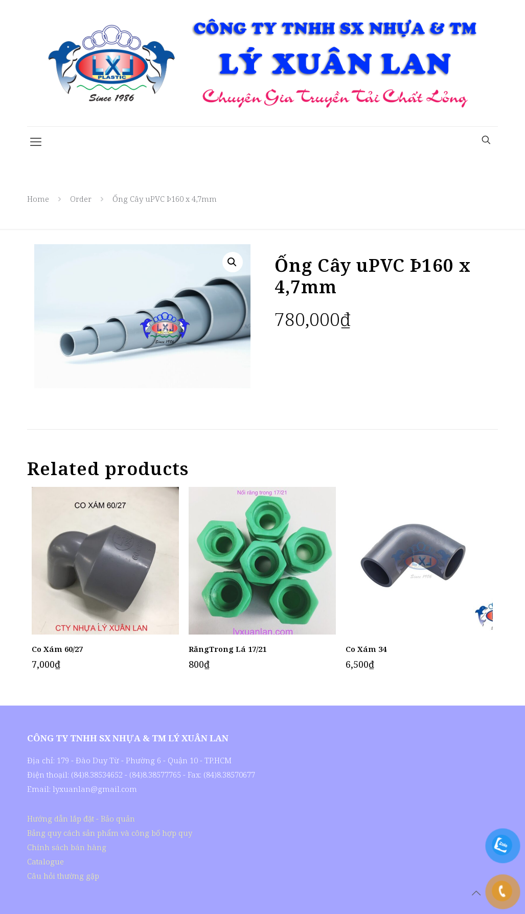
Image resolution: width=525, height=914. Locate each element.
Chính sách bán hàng (66, 847)
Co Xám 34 (366, 649)
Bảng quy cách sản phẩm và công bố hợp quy (109, 833)
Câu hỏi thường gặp (63, 876)
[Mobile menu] (35, 141)
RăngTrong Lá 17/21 (227, 649)
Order (81, 199)
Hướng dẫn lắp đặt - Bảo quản (81, 818)
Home (38, 199)
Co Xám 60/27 (57, 649)
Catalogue (45, 861)
